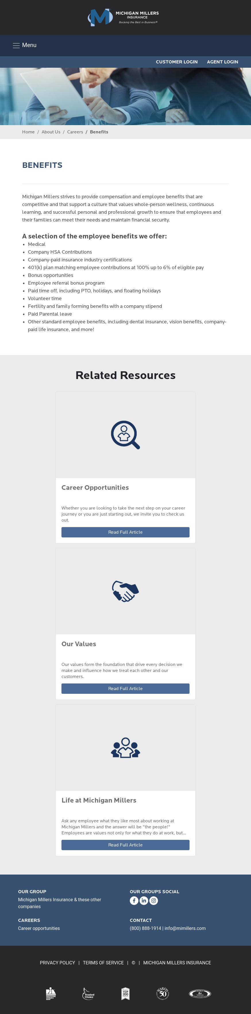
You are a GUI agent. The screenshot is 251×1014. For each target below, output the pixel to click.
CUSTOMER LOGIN (177, 62)
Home (28, 132)
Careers (75, 132)
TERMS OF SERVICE (103, 963)
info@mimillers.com (185, 928)
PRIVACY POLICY (57, 963)
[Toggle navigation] (24, 45)
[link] (123, 17)
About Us (51, 132)
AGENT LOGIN (222, 62)
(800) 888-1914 (145, 928)
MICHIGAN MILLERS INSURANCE (177, 963)
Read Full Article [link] (125, 532)
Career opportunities (39, 928)
